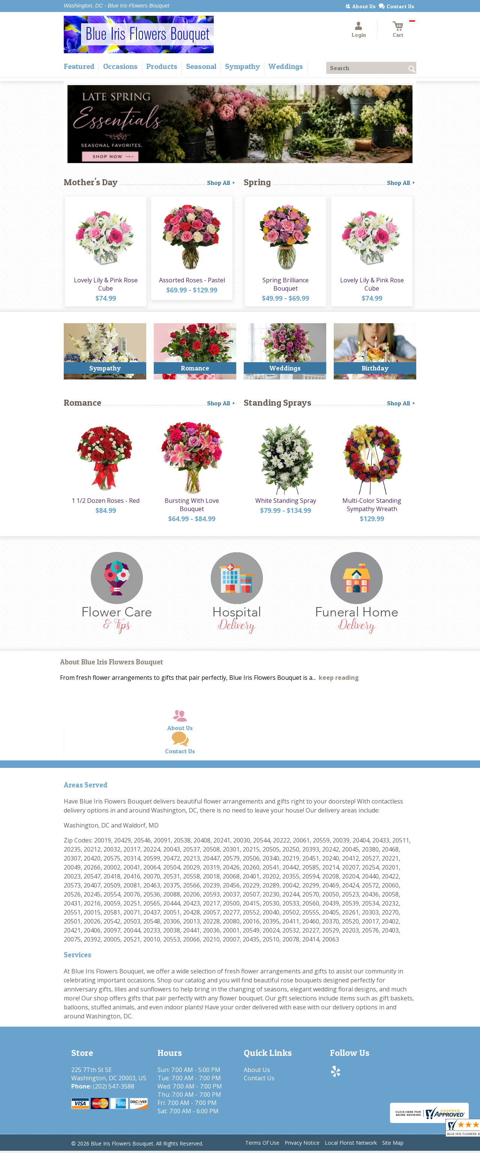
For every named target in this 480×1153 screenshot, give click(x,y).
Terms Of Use (262, 1145)
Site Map (393, 1145)
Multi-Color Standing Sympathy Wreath (371, 507)
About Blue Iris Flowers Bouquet (111, 664)
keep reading (339, 680)
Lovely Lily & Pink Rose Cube (105, 285)
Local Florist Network (351, 1145)
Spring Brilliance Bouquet (285, 285)
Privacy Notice (302, 1145)
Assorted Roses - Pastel (191, 281)
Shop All (221, 182)
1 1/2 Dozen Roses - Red (105, 503)
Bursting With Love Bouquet (191, 507)
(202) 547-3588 (113, 1088)
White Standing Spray (285, 503)
